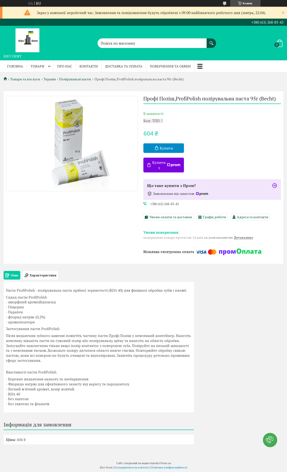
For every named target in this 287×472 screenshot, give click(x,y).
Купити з (166, 165)
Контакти (88, 66)
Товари (37, 66)
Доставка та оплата (123, 66)
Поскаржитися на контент (132, 467)
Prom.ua (166, 463)
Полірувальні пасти (75, 79)
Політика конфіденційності (169, 467)
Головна (15, 66)
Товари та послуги (25, 79)
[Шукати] (211, 41)
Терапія (50, 79)
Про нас (64, 66)
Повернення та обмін (170, 66)
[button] (270, 440)
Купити (166, 148)
